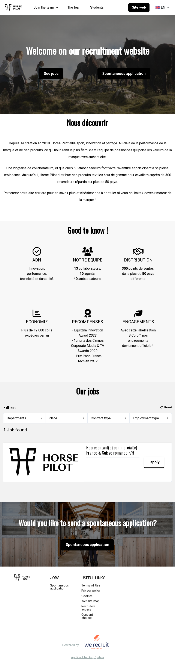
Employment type (150, 418)
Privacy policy (90, 584)
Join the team (46, 7)
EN (163, 7)
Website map (90, 595)
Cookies (87, 589)
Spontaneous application (124, 73)
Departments (24, 418)
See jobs (51, 73)
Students (97, 7)
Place (66, 418)
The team (74, 7)
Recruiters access (88, 601)
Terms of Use (90, 579)
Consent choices (87, 610)
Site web (139, 7)
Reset (166, 407)
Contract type (108, 418)
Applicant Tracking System (87, 651)
